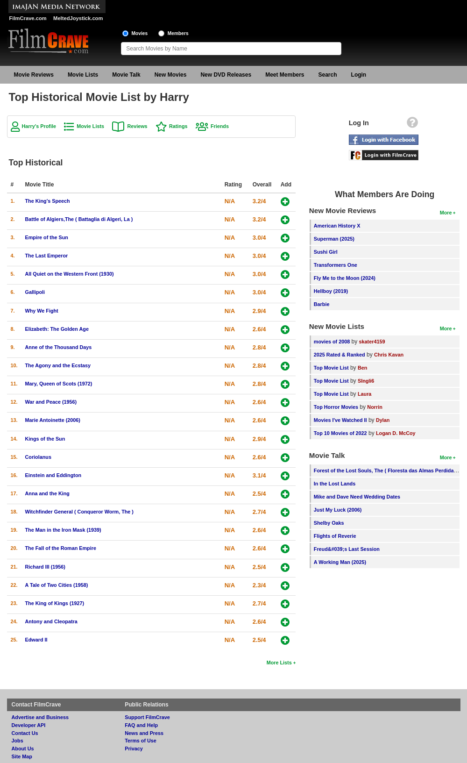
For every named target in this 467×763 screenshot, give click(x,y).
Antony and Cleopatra (51, 621)
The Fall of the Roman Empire (60, 548)
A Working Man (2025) (340, 562)
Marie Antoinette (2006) (52, 420)
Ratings (178, 126)
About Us (23, 748)
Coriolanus (38, 457)
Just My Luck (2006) (338, 510)
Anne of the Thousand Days (58, 347)
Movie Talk (126, 74)
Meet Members (284, 74)
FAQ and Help (141, 725)
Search (327, 74)
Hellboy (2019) (331, 291)
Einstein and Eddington (53, 475)
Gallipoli (35, 292)
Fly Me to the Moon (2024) (344, 278)
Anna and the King (47, 493)
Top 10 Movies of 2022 (340, 433)
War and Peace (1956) (51, 402)
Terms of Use (140, 740)
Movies (140, 33)
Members (178, 33)
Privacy (133, 748)
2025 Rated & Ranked (339, 354)
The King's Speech (47, 201)
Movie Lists (83, 74)
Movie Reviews (34, 74)
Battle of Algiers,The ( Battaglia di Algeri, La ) (79, 219)
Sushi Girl (326, 252)
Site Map (22, 756)
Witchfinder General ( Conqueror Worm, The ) (79, 511)
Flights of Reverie (335, 536)
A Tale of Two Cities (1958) (56, 585)
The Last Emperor (46, 255)
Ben (362, 368)
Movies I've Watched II (340, 420)
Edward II (36, 639)
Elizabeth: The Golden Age (57, 329)
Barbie (322, 304)
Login (359, 74)
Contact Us (25, 733)
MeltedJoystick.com (78, 18)
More (446, 212)
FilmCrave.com (28, 18)
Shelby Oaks (329, 523)
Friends (220, 126)
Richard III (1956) (45, 567)
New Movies (171, 74)
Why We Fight (41, 311)
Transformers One (335, 265)
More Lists (279, 662)
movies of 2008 (332, 341)
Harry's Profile (39, 126)
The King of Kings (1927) (55, 603)
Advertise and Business (40, 717)
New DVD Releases (225, 74)
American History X (337, 225)
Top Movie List (331, 368)
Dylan (382, 420)
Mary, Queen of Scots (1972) (58, 383)
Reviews (137, 126)
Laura (364, 394)
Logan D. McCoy (396, 433)
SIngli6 (366, 381)
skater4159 (372, 341)
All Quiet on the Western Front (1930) (69, 274)
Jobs (17, 740)
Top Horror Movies (336, 407)
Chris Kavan (388, 354)
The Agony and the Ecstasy (58, 365)
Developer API (29, 725)
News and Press (144, 733)
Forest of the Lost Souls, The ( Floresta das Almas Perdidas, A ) (390, 470)
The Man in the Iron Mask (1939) (63, 530)
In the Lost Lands (334, 483)
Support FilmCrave (147, 717)
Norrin (374, 407)
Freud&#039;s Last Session (347, 549)
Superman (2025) (334, 239)
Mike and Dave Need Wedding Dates (357, 496)
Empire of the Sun (46, 237)
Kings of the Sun (45, 439)
